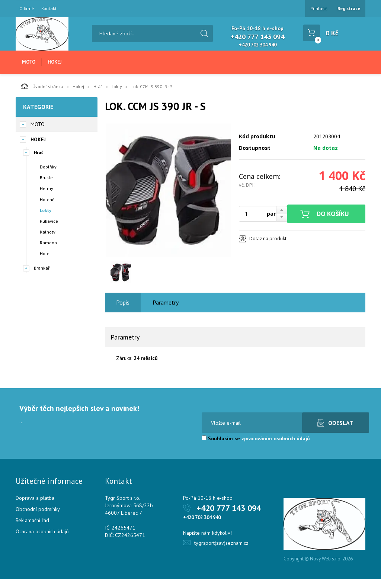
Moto (28, 62)
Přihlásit (318, 8)
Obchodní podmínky (38, 509)
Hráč (97, 86)
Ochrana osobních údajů (42, 531)
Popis (122, 302)
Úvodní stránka (42, 86)
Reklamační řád (32, 520)
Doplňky (48, 167)
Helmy (46, 188)
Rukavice (49, 221)
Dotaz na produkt (267, 238)
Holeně (47, 199)
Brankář (41, 268)
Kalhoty (47, 232)
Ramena (48, 242)
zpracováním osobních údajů (275, 438)
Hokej (55, 62)
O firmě (26, 8)
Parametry (166, 302)
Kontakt (49, 8)
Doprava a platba (35, 498)
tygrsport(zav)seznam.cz (221, 543)
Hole (44, 253)
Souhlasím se (256, 438)
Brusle (46, 177)
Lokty (117, 86)
